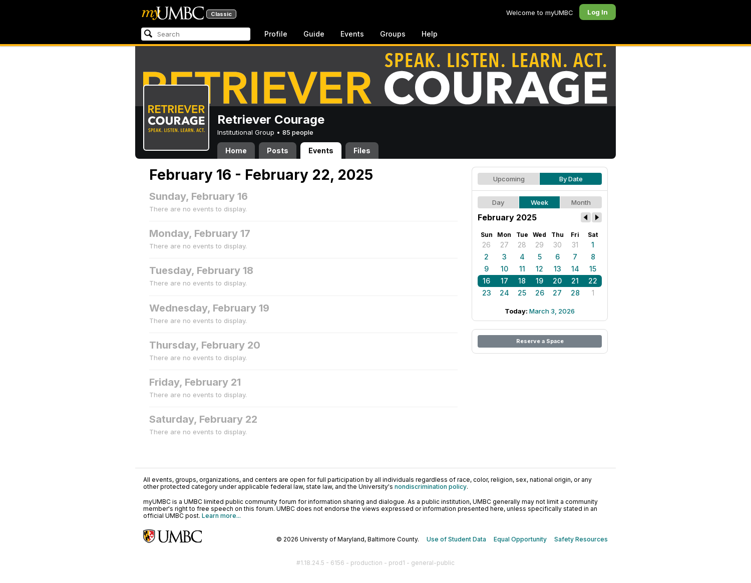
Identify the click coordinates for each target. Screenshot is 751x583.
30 (557, 244)
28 (522, 244)
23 (486, 292)
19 (539, 280)
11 (522, 268)
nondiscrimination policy (431, 486)
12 (539, 268)
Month (581, 202)
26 (486, 244)
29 (539, 244)
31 (575, 244)
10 (504, 268)
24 (504, 292)
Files (361, 150)
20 (557, 280)
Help (430, 34)
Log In (597, 12)
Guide (313, 34)
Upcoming (509, 179)
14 (575, 268)
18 (522, 280)
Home (236, 150)
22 (592, 280)
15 (592, 268)
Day (498, 202)
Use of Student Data (456, 539)
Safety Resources (581, 539)
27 (504, 244)
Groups (393, 34)
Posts (277, 150)
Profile (275, 34)
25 (522, 292)
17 (504, 280)
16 (486, 280)
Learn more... (221, 515)
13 (557, 268)
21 (575, 280)
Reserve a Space (540, 341)
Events (352, 34)
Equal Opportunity (520, 539)
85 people (297, 132)
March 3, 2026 (552, 311)
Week (539, 202)
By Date (571, 179)
